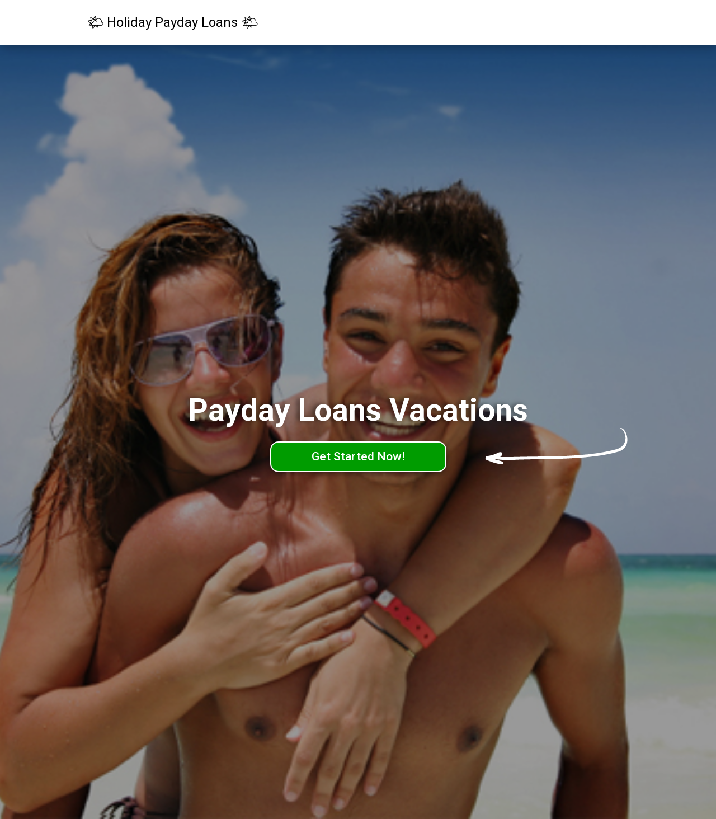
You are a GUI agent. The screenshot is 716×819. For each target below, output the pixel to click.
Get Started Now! (358, 456)
